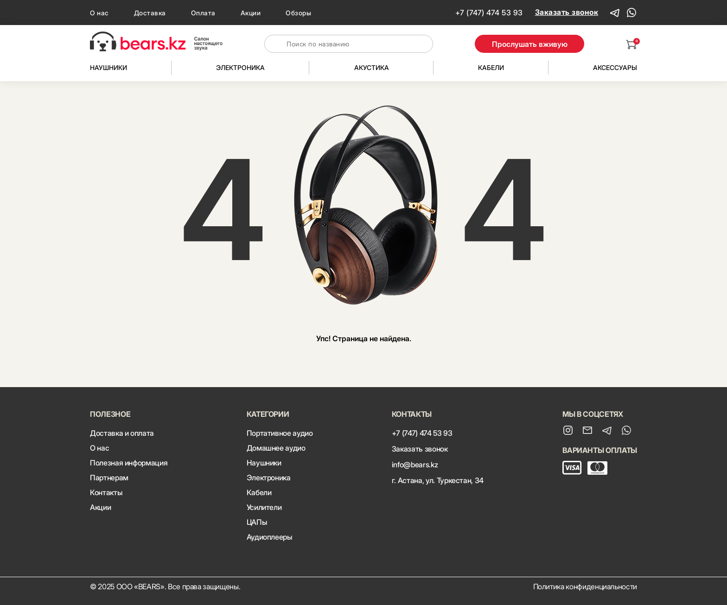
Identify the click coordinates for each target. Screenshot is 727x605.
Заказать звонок (567, 12)
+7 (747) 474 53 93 (489, 12)
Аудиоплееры (269, 536)
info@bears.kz (415, 464)
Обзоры (298, 13)
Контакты (106, 492)
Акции (251, 13)
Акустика (371, 67)
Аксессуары (615, 67)
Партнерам (109, 477)
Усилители (264, 507)
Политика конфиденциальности (585, 586)
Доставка (150, 13)
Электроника (240, 67)
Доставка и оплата (122, 433)
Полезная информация (128, 462)
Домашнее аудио (276, 447)
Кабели (491, 67)
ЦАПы (257, 522)
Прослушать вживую (530, 44)
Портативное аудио (280, 433)
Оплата (203, 13)
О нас (99, 13)
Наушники (108, 67)
